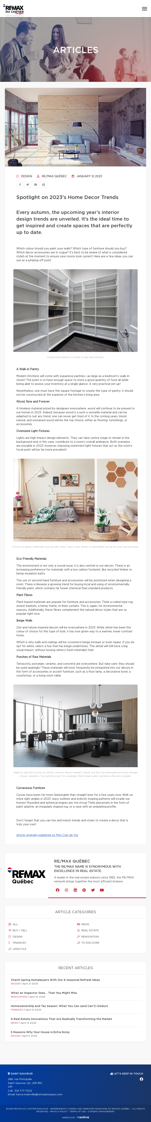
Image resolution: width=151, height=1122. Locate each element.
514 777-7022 (23, 1091)
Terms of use (78, 1112)
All (13, 924)
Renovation (88, 936)
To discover (88, 942)
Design (24, 176)
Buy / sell (18, 930)
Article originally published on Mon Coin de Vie (47, 835)
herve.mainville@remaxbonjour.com (39, 1094)
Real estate (88, 930)
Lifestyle (17, 949)
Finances (17, 942)
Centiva (82, 1117)
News (83, 924)
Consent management (101, 1112)
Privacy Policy (59, 1112)
